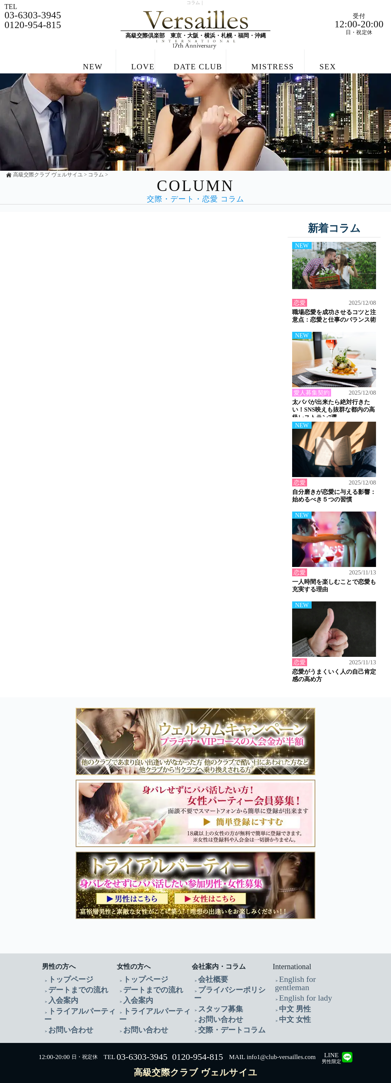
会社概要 (208, 974)
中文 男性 (290, 992)
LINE (331, 1037)
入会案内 (58, 992)
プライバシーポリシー (224, 983)
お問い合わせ (64, 1010)
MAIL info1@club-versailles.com (272, 1036)
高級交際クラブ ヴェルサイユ (47, 170)
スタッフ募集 (214, 992)
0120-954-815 (197, 1036)
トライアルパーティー (74, 1001)
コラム (96, 170)
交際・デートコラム (221, 1010)
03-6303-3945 (141, 1036)
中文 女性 (290, 1001)
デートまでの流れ (69, 983)
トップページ (64, 974)
